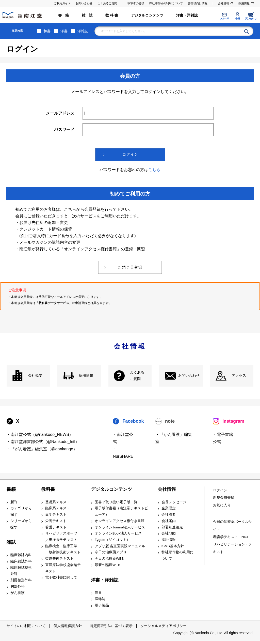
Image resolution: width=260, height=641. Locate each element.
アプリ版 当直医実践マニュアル (120, 546)
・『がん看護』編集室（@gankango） (42, 449)
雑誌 (11, 542)
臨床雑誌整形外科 (21, 571)
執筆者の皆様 (135, 3)
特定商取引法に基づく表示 (111, 626)
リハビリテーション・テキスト (232, 548)
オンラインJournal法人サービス (120, 527)
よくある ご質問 (137, 376)
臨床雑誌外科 (21, 561)
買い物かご (250, 18)
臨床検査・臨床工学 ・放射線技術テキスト (63, 549)
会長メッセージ (173, 502)
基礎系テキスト (57, 502)
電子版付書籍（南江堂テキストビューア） (121, 511)
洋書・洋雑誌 (187, 15)
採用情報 (244, 3)
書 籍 (63, 15)
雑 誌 (87, 15)
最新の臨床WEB (107, 565)
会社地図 (168, 533)
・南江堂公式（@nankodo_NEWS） (40, 434)
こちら (154, 169)
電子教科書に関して (61, 577)
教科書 (48, 489)
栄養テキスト (56, 521)
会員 (237, 18)
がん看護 (17, 593)
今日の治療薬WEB (109, 558)
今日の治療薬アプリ (111, 552)
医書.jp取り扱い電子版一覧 (116, 502)
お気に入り (222, 505)
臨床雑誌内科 (21, 555)
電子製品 (102, 605)
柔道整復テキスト (59, 558)
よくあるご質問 (107, 3)
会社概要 (35, 375)
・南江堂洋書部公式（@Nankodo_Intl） (43, 441)
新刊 (14, 502)
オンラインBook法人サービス (118, 533)
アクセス (239, 375)
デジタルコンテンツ (147, 15)
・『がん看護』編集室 (173, 438)
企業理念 (168, 508)
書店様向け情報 (197, 3)
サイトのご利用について (26, 626)
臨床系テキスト (57, 508)
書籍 (11, 489)
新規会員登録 (223, 497)
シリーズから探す (21, 524)
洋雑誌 (82, 31)
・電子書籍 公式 (223, 438)
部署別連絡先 (172, 527)
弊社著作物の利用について (166, 3)
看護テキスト (56, 527)
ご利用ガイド (62, 3)
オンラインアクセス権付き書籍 (119, 521)
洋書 (64, 31)
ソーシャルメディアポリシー (163, 626)
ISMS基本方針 (172, 546)
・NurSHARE (123, 453)
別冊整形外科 (21, 580)
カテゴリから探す (21, 511)
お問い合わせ (84, 3)
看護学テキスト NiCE (231, 537)
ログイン (220, 490)
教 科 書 (111, 15)
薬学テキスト (56, 514)
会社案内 (168, 521)
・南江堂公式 (123, 438)
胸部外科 (17, 586)
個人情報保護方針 (68, 626)
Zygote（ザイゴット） (112, 540)
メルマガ (224, 18)
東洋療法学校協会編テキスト (63, 568)
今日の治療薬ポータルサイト (232, 525)
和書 (47, 31)
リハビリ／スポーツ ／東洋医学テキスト (61, 536)
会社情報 (223, 3)
